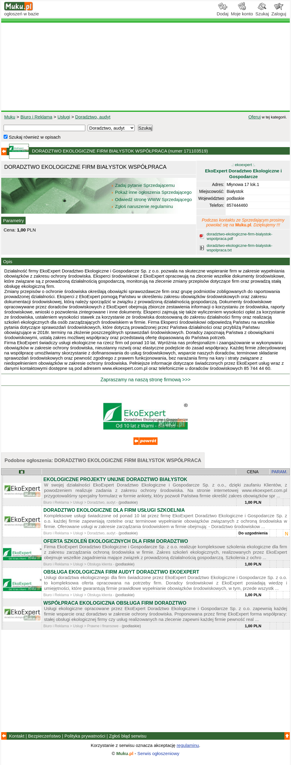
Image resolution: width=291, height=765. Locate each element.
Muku (9, 116)
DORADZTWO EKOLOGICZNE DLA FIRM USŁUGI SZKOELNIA (114, 510)
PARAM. (279, 471)
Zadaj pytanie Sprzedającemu (143, 185)
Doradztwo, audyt (93, 116)
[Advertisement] (145, 66)
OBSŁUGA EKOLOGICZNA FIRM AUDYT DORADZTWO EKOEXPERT (121, 572)
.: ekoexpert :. (243, 170)
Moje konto (242, 11)
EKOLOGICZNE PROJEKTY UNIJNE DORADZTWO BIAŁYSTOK (115, 479)
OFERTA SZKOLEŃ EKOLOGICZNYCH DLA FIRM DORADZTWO (115, 541)
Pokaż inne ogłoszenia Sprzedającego (152, 192)
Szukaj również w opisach (32, 137)
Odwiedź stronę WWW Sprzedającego (152, 199)
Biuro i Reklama (36, 116)
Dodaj (222, 11)
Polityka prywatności (84, 735)
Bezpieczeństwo (44, 735)
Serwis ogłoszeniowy (158, 753)
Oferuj (254, 116)
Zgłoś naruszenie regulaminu (142, 206)
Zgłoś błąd (127, 735)
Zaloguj (278, 11)
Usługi (64, 116)
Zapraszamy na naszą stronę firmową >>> (145, 379)
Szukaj (262, 11)
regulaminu (188, 745)
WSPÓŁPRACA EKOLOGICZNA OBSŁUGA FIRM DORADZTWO (114, 603)
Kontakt (16, 735)
